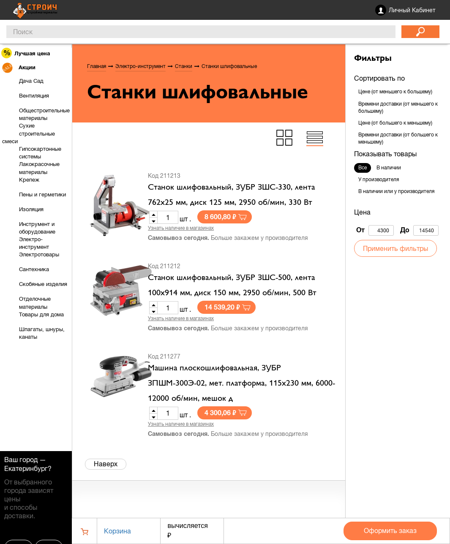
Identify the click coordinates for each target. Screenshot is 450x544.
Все (362, 168)
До (419, 230)
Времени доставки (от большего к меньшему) (398, 138)
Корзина (117, 531)
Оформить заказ (390, 530)
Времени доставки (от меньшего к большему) (398, 107)
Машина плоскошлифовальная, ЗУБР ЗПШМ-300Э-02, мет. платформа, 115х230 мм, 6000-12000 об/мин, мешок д (241, 383)
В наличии (388, 168)
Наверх (105, 464)
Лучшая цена (26, 53)
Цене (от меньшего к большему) (395, 92)
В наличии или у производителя (396, 191)
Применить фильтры (395, 248)
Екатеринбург (26, 468)
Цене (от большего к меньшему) (395, 123)
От (375, 230)
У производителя (378, 179)
